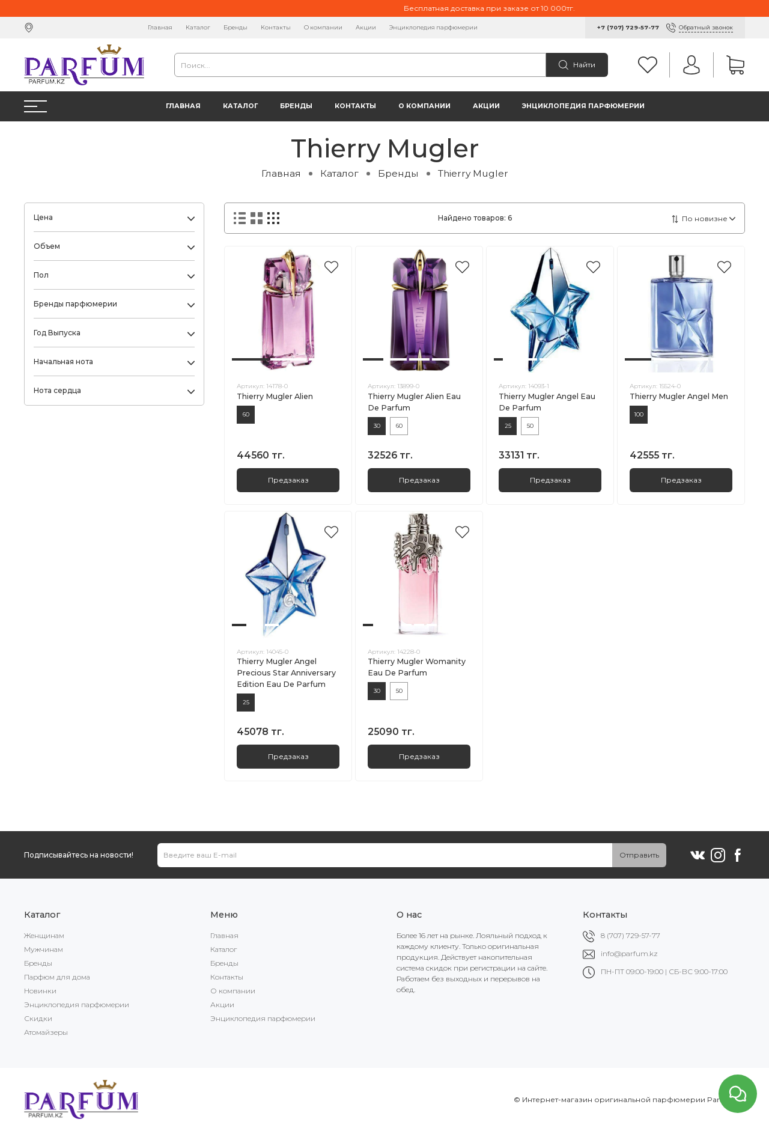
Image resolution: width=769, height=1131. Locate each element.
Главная (160, 27)
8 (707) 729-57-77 (630, 935)
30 (377, 425)
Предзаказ (288, 479)
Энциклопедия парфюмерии (433, 27)
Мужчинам (43, 949)
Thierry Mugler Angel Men (679, 396)
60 (246, 414)
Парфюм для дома (57, 976)
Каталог (198, 27)
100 (638, 414)
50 (530, 425)
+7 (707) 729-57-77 (628, 27)
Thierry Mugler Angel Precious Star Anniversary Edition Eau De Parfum (286, 673)
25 (508, 425)
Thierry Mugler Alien (275, 396)
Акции (366, 27)
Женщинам (44, 935)
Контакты (276, 27)
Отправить (639, 854)
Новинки (40, 990)
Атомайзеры (46, 1032)
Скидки (38, 1018)
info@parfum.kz (629, 953)
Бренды (235, 27)
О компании (323, 27)
